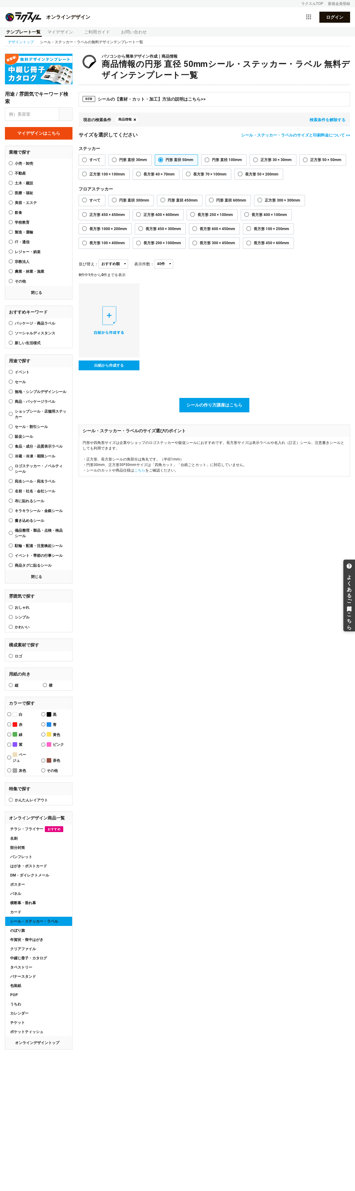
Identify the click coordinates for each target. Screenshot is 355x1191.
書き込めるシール (29, 520)
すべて (94, 160)
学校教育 (22, 222)
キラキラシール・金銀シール (39, 511)
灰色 (19, 770)
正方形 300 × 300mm (282, 200)
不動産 (20, 173)
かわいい (22, 627)
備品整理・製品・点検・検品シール (39, 533)
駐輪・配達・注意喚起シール (39, 546)
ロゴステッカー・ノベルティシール (39, 469)
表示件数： (144, 264)
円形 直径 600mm (231, 200)
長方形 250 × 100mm (215, 215)
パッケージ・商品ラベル (35, 323)
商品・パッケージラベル (35, 401)
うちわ (15, 1004)
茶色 (53, 760)
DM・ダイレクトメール (29, 875)
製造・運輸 (24, 232)
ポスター (17, 884)
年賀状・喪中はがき (26, 940)
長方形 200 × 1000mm (162, 243)
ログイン (334, 17)
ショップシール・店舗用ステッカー (40, 414)
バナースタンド (23, 976)
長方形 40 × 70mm (158, 174)
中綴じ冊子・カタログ (28, 958)
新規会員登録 (339, 4)
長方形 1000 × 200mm (108, 229)
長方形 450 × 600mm (271, 243)
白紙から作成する (109, 365)
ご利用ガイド (97, 31)
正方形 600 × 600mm (161, 215)
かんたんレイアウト (31, 800)
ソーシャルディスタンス (35, 333)
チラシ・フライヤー (36, 829)
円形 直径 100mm (227, 160)
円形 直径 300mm (134, 200)
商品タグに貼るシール (33, 565)
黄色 (53, 734)
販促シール (24, 436)
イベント (22, 372)
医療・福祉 (24, 193)
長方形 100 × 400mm (107, 243)
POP (14, 995)
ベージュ (19, 757)
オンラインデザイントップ (37, 1043)
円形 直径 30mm (133, 160)
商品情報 (125, 119)
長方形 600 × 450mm (217, 229)
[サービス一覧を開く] (308, 17)
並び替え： (89, 264)
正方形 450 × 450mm (107, 215)
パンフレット (21, 857)
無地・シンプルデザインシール (40, 392)
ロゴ (18, 656)
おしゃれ (22, 607)
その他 (20, 281)
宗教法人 (22, 262)
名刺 (14, 838)
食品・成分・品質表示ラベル (39, 446)
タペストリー (21, 967)
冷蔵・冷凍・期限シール (35, 456)
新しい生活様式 (28, 343)
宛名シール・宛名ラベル (35, 481)
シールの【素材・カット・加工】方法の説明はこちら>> (144, 99)
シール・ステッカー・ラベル (34, 921)
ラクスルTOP (312, 4)
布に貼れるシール (29, 501)
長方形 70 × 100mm (209, 174)
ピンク (55, 744)
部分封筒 (17, 848)
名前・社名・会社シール (35, 491)
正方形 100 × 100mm (107, 174)
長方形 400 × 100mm (269, 215)
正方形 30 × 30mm (275, 160)
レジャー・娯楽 (28, 252)
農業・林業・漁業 (29, 271)
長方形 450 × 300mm (163, 229)
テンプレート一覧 (23, 31)
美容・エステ (26, 203)
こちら (139, 470)
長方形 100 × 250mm (271, 229)
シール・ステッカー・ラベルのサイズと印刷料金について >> (295, 135)
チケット (17, 1022)
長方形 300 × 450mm (217, 243)
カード (15, 912)
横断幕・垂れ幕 (23, 903)
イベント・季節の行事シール (39, 555)
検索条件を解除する (327, 120)
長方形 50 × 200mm (261, 174)
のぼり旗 (17, 930)
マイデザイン (60, 31)
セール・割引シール (31, 427)
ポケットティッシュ (26, 1032)
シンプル (22, 617)
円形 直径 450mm (182, 200)
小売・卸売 (24, 163)
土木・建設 (24, 183)
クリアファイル (23, 949)
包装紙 (15, 986)
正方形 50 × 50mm (325, 160)
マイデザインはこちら (38, 133)
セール (20, 382)
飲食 (18, 212)
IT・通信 (22, 242)
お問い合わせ (134, 31)
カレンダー (19, 1013)
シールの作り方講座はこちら (214, 405)
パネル (15, 894)
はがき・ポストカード (28, 866)
